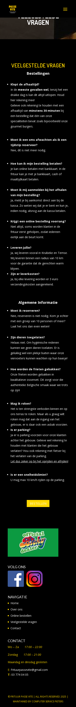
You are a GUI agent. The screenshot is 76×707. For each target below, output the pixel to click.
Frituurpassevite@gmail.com (29, 670)
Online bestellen (21, 616)
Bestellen (38, 503)
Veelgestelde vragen (24, 622)
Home (15, 603)
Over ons (16, 609)
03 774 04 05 (19, 674)
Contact (16, 628)
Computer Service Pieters (47, 701)
